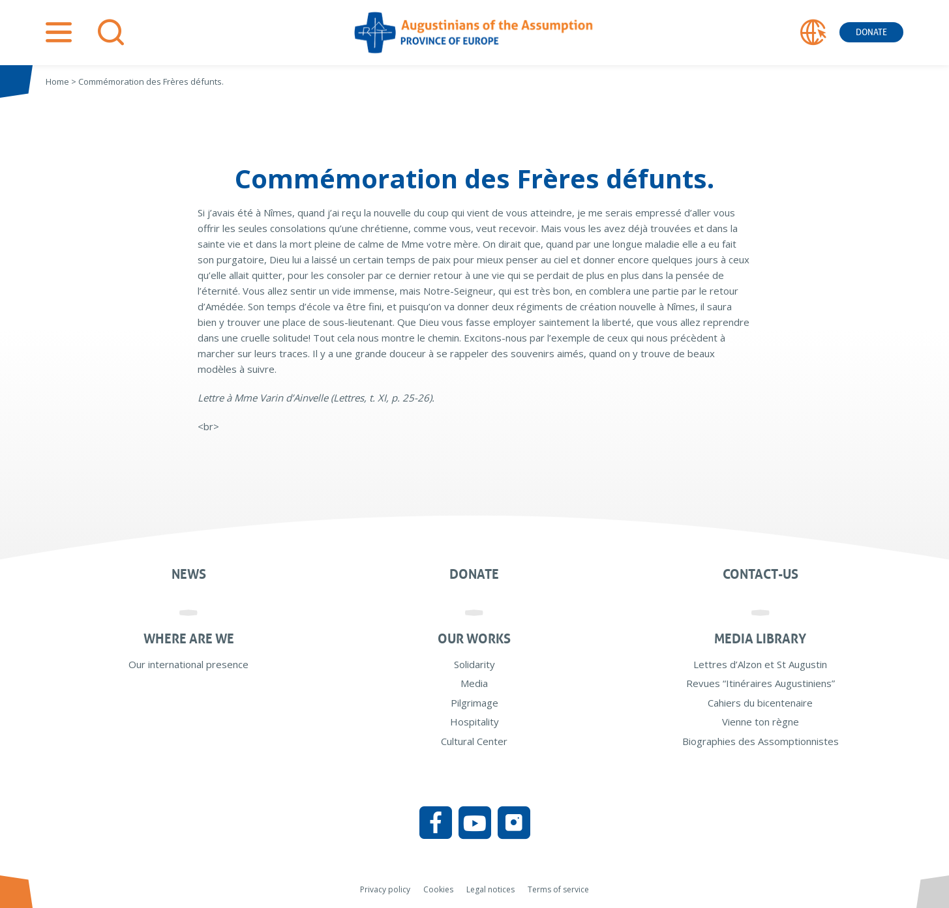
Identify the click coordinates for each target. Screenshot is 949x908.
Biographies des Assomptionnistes (760, 741)
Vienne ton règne (760, 721)
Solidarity (474, 664)
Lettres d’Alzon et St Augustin (760, 664)
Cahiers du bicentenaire (760, 702)
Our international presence (188, 664)
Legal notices (490, 889)
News (189, 574)
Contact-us (760, 574)
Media (474, 683)
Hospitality (474, 721)
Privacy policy (385, 889)
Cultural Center (474, 741)
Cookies (438, 889)
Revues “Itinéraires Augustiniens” (760, 683)
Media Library (760, 639)
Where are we (188, 639)
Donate (871, 32)
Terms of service (558, 889)
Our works (474, 639)
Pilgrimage (474, 702)
